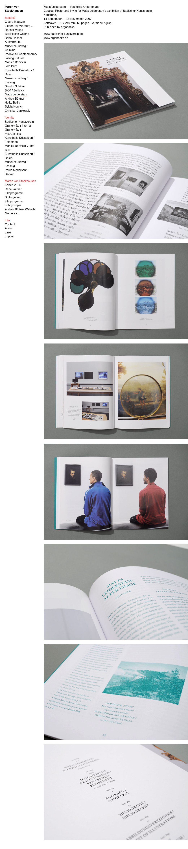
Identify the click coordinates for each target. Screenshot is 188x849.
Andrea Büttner (14, 98)
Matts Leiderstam (16, 94)
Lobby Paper (13, 205)
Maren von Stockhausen (20, 181)
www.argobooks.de (56, 38)
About (8, 228)
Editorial (10, 17)
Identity (9, 117)
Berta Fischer (13, 38)
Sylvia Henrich (14, 106)
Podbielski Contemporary (21, 54)
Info (7, 220)
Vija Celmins (13, 133)
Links (8, 232)
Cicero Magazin (15, 21)
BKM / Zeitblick (14, 90)
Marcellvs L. (12, 213)
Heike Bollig (12, 102)
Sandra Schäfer (15, 86)
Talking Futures (15, 58)
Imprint (9, 236)
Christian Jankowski (17, 110)
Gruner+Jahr (13, 129)
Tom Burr (11, 66)
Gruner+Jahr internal (18, 125)
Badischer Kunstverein (19, 121)
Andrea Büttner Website (20, 209)
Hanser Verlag (14, 29)
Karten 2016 (13, 185)
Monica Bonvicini (16, 62)
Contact (10, 224)
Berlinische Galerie (17, 33)
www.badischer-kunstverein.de (63, 33)
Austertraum (13, 41)
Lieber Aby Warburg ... (19, 25)
